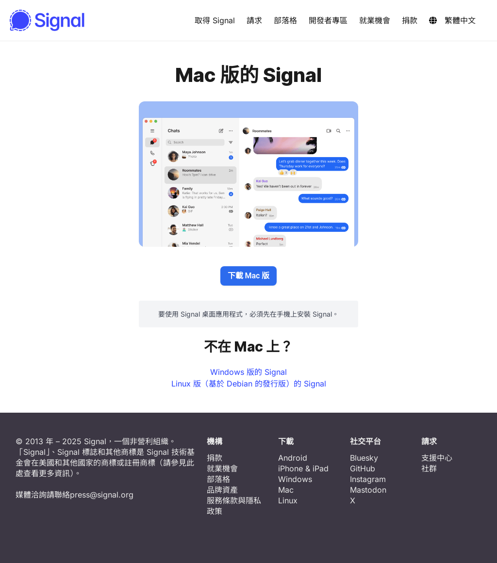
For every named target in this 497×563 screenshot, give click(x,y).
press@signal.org (101, 494)
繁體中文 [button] (452, 20)
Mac (286, 490)
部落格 (285, 20)
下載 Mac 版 (249, 275)
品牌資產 (222, 490)
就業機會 (374, 20)
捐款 (409, 20)
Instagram (368, 479)
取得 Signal (215, 20)
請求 (254, 20)
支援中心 (436, 458)
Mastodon (368, 490)
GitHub (362, 468)
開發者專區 (328, 20)
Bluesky (364, 458)
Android (292, 458)
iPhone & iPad (303, 468)
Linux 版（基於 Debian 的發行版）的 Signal (248, 383)
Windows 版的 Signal (248, 372)
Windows (295, 479)
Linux (288, 500)
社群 (429, 468)
